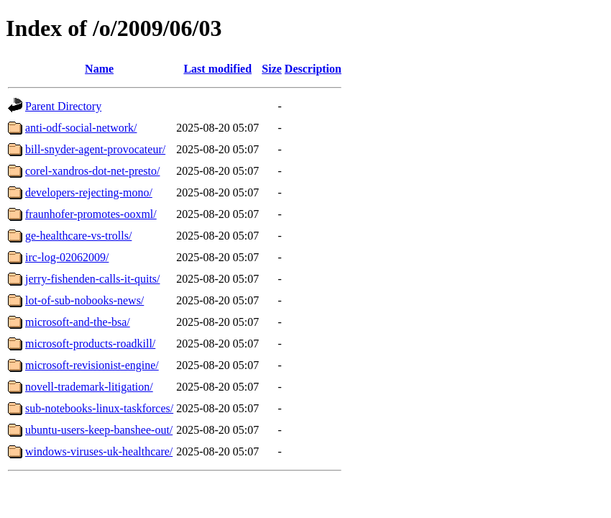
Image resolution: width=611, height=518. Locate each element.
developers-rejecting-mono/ (88, 192)
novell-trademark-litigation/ (89, 387)
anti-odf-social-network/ (81, 128)
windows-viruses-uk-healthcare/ (99, 451)
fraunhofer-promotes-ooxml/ (91, 214)
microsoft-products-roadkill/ (90, 343)
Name (99, 69)
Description (313, 69)
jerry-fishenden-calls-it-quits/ (92, 279)
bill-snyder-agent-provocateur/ (95, 149)
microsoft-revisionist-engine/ (92, 365)
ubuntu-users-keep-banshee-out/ (99, 430)
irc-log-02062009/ (67, 257)
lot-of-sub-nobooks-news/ (84, 300)
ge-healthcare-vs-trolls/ (78, 236)
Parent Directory (63, 106)
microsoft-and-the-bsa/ (77, 322)
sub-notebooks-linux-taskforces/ (99, 408)
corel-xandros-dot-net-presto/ (92, 171)
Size (272, 69)
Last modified (217, 69)
